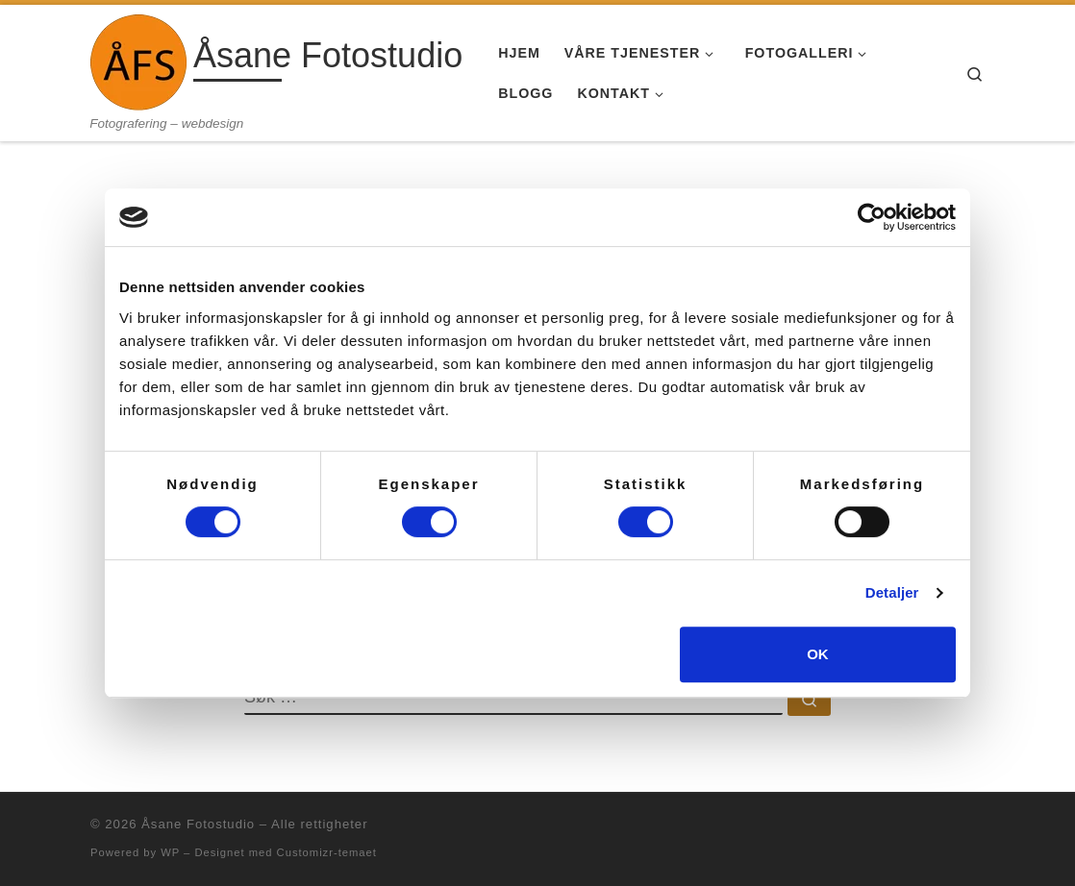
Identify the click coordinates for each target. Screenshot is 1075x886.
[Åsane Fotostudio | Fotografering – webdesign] (138, 60)
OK (818, 654)
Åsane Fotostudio (198, 824)
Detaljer (892, 592)
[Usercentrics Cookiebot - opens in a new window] (872, 217)
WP (170, 852)
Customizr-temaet (327, 852)
